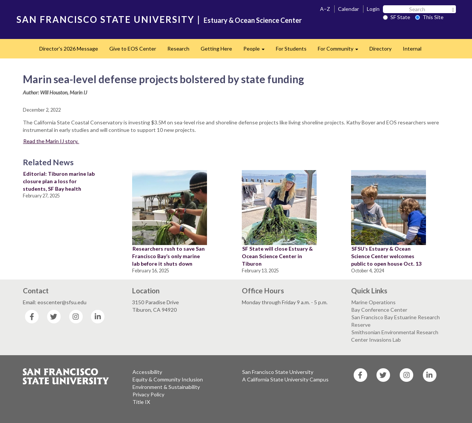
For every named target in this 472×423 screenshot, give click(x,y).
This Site (429, 17)
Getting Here (216, 48)
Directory (380, 48)
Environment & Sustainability (166, 387)
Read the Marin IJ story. (51, 141)
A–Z (325, 9)
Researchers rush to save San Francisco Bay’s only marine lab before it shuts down (168, 256)
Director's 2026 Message (68, 48)
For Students (291, 48)
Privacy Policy (148, 394)
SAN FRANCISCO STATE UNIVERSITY (105, 19)
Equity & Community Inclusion (168, 379)
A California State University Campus (285, 379)
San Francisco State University (277, 372)
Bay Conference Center (379, 309)
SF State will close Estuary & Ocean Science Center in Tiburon (277, 256)
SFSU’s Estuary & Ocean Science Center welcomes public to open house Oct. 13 (386, 256)
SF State (396, 17)
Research (178, 48)
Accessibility (147, 372)
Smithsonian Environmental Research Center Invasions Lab (394, 336)
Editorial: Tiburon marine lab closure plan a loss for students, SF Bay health (59, 181)
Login (373, 9)
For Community (341, 50)
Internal (412, 48)
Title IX (141, 402)
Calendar (348, 9)
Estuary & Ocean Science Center (253, 20)
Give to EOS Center (132, 48)
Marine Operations (373, 302)
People (256, 50)
